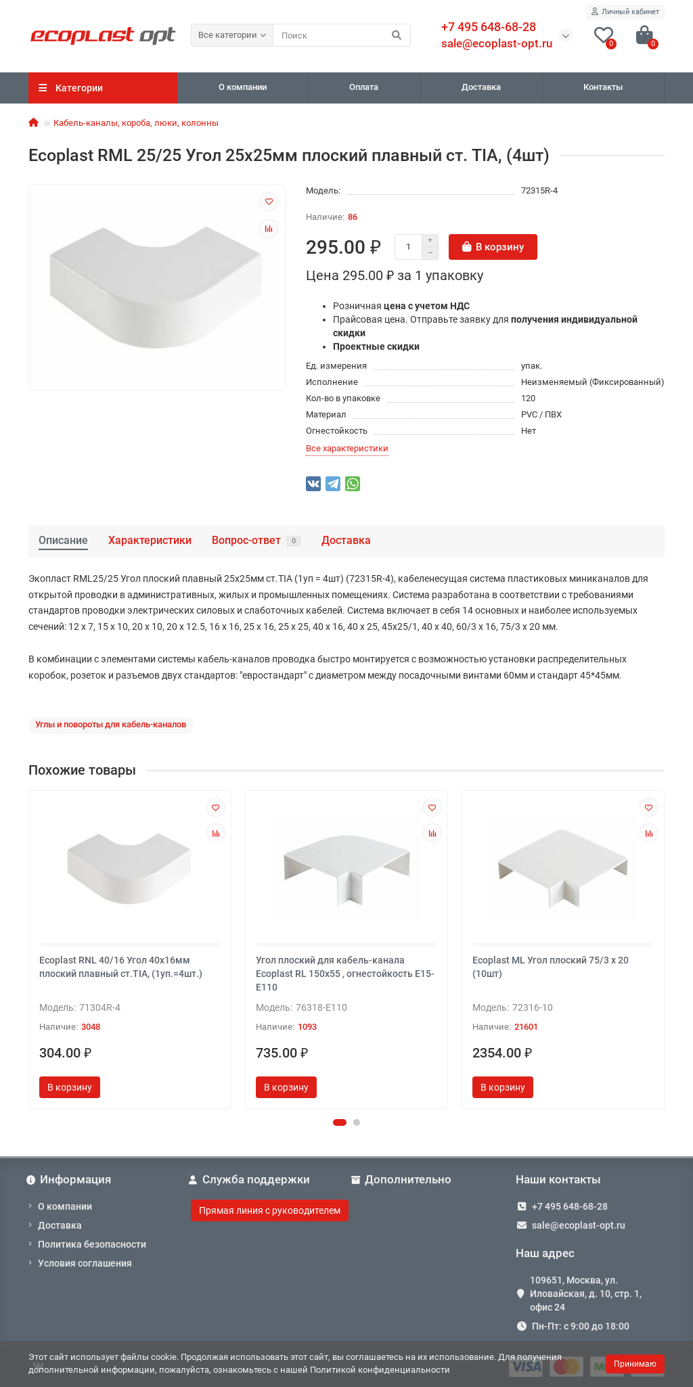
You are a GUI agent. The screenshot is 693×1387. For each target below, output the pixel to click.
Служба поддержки (250, 1179)
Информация (69, 1179)
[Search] (342, 35)
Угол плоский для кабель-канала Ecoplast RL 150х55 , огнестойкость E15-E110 (345, 974)
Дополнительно (402, 1179)
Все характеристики (347, 448)
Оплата (363, 87)
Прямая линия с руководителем (269, 1210)
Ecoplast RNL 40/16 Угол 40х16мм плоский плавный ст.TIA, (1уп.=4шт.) (120, 967)
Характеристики (150, 540)
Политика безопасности (92, 1244)
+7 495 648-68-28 (570, 1206)
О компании (243, 87)
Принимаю (635, 1364)
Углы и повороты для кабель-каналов (110, 724)
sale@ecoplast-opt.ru (496, 43)
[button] (339, 1122)
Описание (63, 540)
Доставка (481, 87)
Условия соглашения (85, 1263)
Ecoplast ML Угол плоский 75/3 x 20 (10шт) (550, 967)
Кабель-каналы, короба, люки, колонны (136, 123)
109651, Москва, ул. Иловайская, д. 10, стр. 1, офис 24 (586, 1294)
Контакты (603, 87)
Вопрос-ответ (256, 540)
